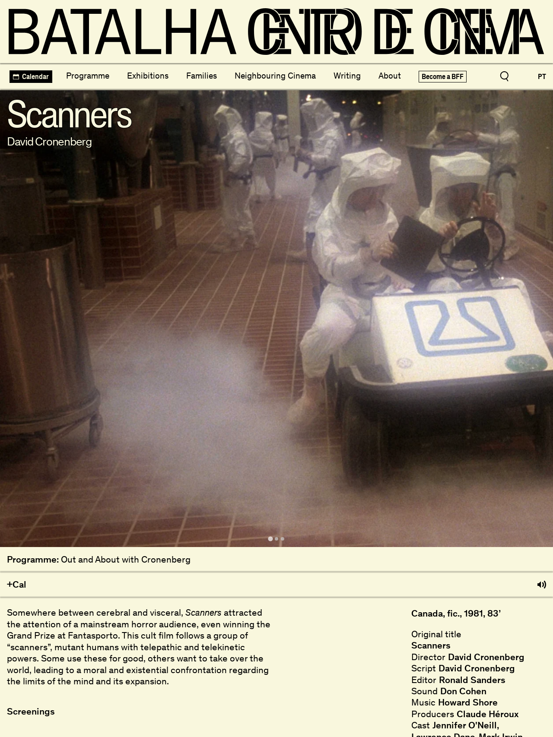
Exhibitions (147, 75)
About (389, 75)
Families (201, 75)
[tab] (270, 538)
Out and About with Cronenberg (126, 559)
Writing (347, 75)
